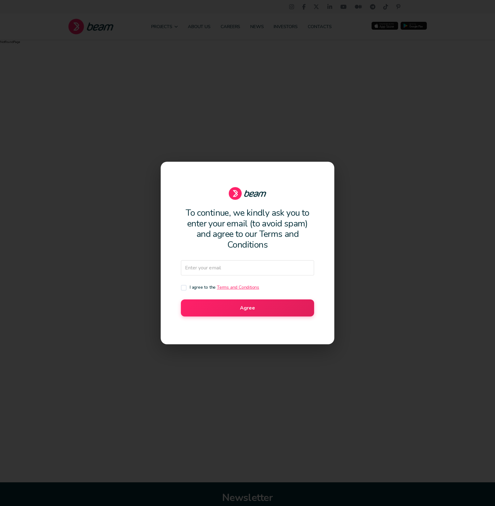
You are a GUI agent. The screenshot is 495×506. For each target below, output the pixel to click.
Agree (247, 307)
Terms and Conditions (238, 287)
